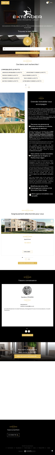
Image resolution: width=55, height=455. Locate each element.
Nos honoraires (10, 447)
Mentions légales (27, 447)
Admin (34, 447)
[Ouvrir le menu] (5, 2)
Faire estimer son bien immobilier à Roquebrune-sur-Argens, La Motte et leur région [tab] (42, 156)
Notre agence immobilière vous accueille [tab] (42, 195)
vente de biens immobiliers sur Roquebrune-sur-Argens (41, 133)
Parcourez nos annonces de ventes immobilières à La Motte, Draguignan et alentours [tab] (41, 126)
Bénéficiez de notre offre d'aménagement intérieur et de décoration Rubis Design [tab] (41, 188)
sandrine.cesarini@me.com (27, 306)
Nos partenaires (19, 447)
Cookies (48, 447)
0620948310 (23, 304)
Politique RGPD (41, 447)
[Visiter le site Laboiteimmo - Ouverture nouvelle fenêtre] (29, 451)
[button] (29, 87)
